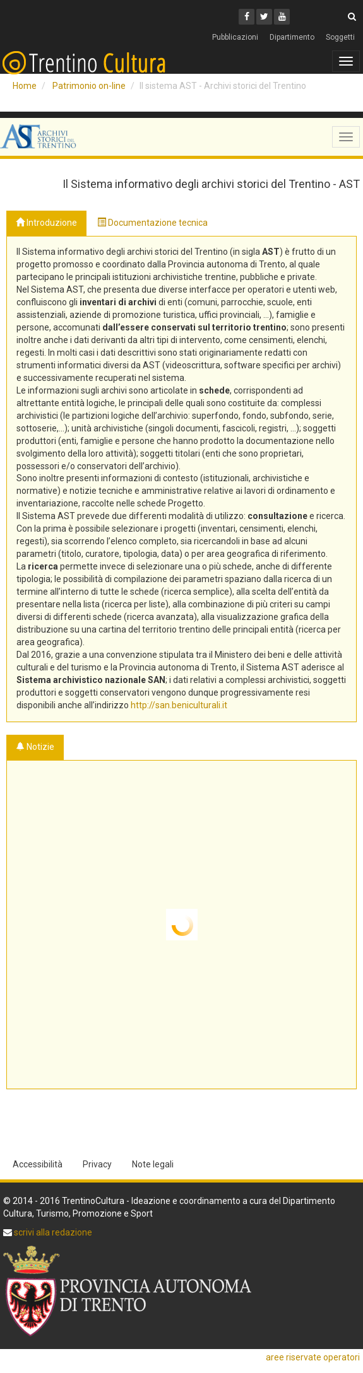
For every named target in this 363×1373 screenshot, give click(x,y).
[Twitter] (264, 17)
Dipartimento (292, 37)
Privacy (97, 1164)
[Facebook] (246, 17)
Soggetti (340, 37)
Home (25, 86)
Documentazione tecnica (152, 223)
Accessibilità (37, 1164)
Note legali (153, 1164)
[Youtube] (282, 17)
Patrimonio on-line (89, 86)
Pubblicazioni (235, 37)
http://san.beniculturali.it (179, 705)
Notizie (35, 747)
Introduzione (46, 223)
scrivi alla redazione (52, 1232)
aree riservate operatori (313, 1357)
